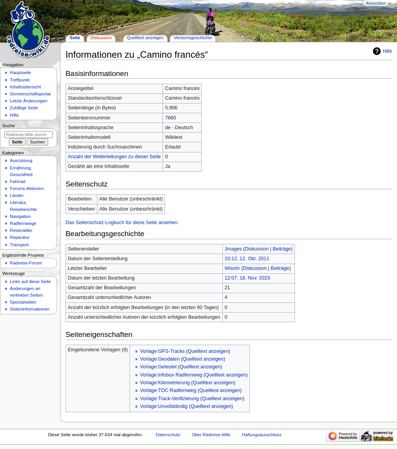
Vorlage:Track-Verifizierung (169, 398)
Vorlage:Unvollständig (164, 406)
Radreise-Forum (26, 263)
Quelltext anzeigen (208, 351)
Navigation (20, 216)
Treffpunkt (19, 80)
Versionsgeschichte (193, 37)
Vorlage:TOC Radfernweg (168, 390)
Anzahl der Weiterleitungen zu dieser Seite (114, 156)
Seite (74, 37)
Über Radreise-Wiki (211, 434)
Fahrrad (17, 181)
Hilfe (387, 51)
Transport (19, 244)
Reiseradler (21, 230)
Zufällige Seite (24, 107)
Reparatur (19, 237)
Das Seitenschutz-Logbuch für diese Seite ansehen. (122, 222)
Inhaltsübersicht (25, 87)
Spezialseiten (23, 302)
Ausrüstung (21, 160)
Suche (8, 125)
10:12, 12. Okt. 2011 (247, 258)
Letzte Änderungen (28, 100)
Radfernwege (23, 223)
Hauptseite (20, 72)
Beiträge (282, 249)
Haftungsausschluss (261, 434)
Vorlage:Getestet (158, 367)
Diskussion (257, 249)
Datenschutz (168, 434)
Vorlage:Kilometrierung (165, 382)
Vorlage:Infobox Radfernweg (171, 375)
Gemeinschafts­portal (30, 94)
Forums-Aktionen (26, 188)
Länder (17, 195)
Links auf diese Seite (30, 281)
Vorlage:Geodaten (160, 359)
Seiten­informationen (29, 309)
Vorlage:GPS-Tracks (162, 351)
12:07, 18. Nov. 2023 (247, 278)
